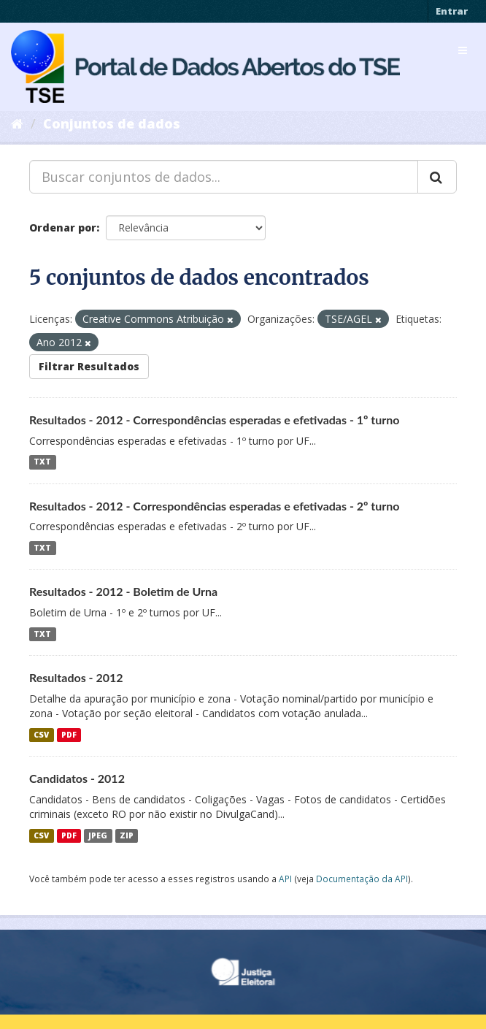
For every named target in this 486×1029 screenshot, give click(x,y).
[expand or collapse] (462, 50)
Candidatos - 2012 (77, 778)
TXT (42, 462)
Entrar (452, 11)
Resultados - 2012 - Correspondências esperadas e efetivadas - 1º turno (214, 419)
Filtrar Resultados (89, 366)
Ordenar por (62, 227)
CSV (41, 735)
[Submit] (437, 177)
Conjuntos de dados (111, 123)
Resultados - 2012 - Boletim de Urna (123, 591)
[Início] (17, 123)
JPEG (97, 835)
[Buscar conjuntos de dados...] (223, 177)
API (285, 878)
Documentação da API (362, 878)
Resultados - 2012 (76, 677)
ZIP (127, 835)
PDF (69, 735)
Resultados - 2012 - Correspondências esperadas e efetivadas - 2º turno (214, 506)
